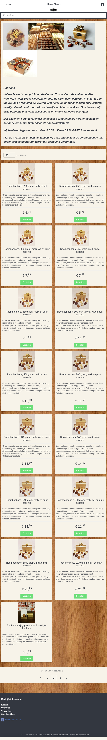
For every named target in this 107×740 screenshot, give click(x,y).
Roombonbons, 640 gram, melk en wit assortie (80, 438)
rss (51, 734)
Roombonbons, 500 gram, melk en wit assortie (27, 376)
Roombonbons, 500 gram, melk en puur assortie (80, 376)
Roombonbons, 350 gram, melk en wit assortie (80, 250)
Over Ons (5, 708)
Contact (4, 705)
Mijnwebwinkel (84, 734)
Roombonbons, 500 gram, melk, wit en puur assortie (80, 313)
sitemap (46, 734)
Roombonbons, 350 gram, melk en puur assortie (27, 313)
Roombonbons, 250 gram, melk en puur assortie (80, 187)
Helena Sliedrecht (11, 720)
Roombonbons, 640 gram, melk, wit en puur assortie (27, 438)
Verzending (6, 711)
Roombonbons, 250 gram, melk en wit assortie (27, 187)
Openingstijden (8, 714)
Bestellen (27, 219)
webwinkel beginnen (61, 734)
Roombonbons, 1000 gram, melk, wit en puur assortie (80, 501)
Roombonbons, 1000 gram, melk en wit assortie (26, 564)
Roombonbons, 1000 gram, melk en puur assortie (80, 564)
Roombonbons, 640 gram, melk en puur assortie (27, 501)
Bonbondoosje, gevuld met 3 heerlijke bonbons (27, 627)
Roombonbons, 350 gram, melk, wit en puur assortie (27, 250)
